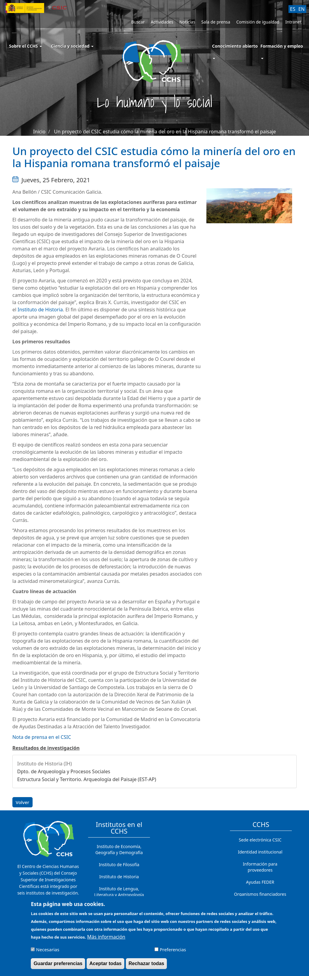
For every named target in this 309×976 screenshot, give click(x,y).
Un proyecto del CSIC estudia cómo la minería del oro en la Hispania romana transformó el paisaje (165, 131)
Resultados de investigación (46, 748)
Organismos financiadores (260, 894)
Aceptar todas (105, 963)
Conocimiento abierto (235, 46)
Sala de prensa (215, 22)
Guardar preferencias (57, 963)
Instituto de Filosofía (119, 864)
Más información (106, 936)
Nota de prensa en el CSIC (41, 737)
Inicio (39, 131)
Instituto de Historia (40, 309)
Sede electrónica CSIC (260, 840)
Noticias (187, 22)
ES (292, 9)
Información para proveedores (260, 867)
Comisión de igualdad (257, 22)
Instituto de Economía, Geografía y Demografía (119, 849)
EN (301, 9)
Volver (22, 802)
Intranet (293, 22)
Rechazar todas (146, 963)
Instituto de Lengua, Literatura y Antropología (119, 892)
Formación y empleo (281, 46)
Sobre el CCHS (25, 46)
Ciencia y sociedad (72, 46)
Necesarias (47, 949)
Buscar (138, 22)
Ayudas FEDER (260, 882)
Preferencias (173, 949)
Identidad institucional (260, 852)
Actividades (162, 22)
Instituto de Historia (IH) (44, 763)
